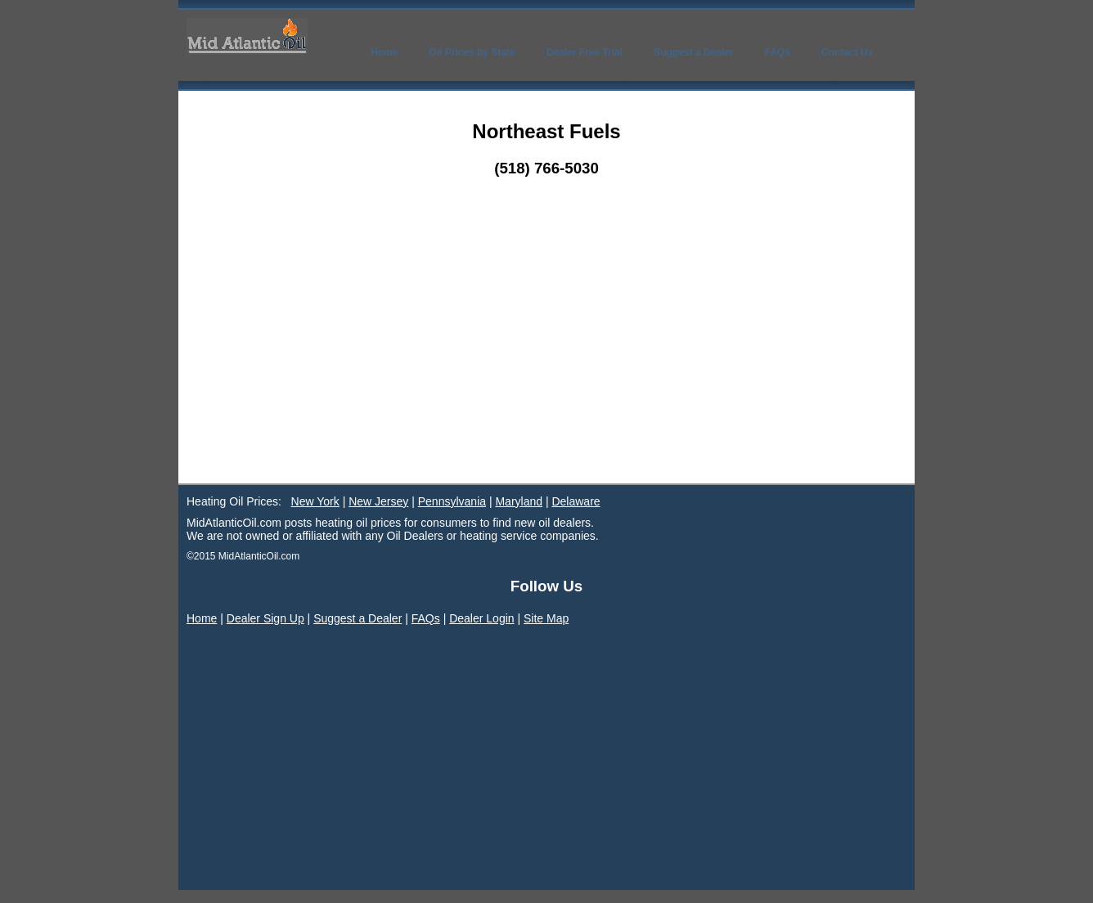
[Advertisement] (546, 360)
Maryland (518, 501)
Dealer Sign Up (265, 618)
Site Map (546, 618)
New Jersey (378, 501)
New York (315, 501)
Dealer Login (481, 618)
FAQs (426, 618)
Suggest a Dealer (357, 618)
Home (202, 618)
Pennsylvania (452, 501)
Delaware (575, 501)
